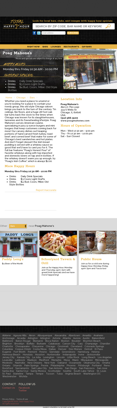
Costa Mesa (39, 349)
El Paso (99, 349)
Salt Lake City (39, 368)
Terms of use (22, 399)
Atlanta (67, 338)
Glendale (54, 351)
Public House (91, 259)
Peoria (44, 365)
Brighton (7, 343)
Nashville (20, 362)
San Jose (102, 368)
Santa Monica (38, 371)
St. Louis (101, 371)
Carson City (68, 343)
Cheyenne (38, 346)
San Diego (71, 368)
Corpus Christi (23, 349)
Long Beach (88, 357)
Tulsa (60, 373)
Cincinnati (63, 346)
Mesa (67, 360)
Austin (86, 338)
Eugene (6, 351)
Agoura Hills (20, 335)
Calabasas (54, 343)
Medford (44, 360)
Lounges (56, 46)
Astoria (56, 338)
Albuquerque (44, 335)
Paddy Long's (12, 259)
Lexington (48, 357)
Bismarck (38, 341)
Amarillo (86, 335)
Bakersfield (98, 338)
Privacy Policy (8, 399)
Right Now (33, 46)
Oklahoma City (92, 362)
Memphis (56, 360)
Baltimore (7, 341)
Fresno (43, 351)
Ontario (6, 365)
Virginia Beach (73, 373)
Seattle (67, 371)
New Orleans (34, 362)
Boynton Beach (92, 341)
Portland (96, 365)
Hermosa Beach (11, 354)
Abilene (6, 335)
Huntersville (53, 354)
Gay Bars (87, 46)
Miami (75, 360)
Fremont (32, 351)
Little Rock (73, 357)
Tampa (29, 373)
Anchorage (8, 338)
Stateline (18, 373)
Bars (45, 46)
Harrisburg (83, 351)
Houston (40, 354)
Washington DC (92, 373)
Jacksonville (93, 354)
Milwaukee (87, 360)
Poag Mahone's (17, 53)
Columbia (7, 349)
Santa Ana (8, 371)
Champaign (91, 343)
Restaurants (71, 46)
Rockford (7, 368)
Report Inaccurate (46, 190)
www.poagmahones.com (75, 120)
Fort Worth (19, 351)
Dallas (52, 349)
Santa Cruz (22, 371)
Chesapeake (22, 346)
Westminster (9, 376)
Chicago (21, 97)
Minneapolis (101, 360)
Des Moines (75, 349)
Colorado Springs (94, 346)
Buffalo (30, 343)
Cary (80, 343)
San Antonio (56, 368)
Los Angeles (105, 357)
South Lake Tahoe (84, 371)
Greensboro (68, 351)
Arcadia (21, 338)
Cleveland (76, 346)
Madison (32, 360)
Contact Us (8, 387)
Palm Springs (31, 365)
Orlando (17, 365)
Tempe (39, 373)
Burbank (41, 343)
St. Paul (6, 373)
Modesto (7, 362)
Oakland (62, 362)
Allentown (74, 335)
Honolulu (28, 354)
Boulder (76, 341)
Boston (65, 341)
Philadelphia (57, 365)
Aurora (76, 338)
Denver (62, 349)
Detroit (88, 349)
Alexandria (60, 335)
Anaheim (98, 335)
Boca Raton (52, 341)
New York (49, 362)
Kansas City (23, 357)
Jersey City (8, 357)
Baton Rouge (23, 341)
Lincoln (61, 357)
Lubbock (20, 360)
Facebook (34, 33)
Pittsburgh (84, 365)
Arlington (33, 338)
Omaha (106, 362)
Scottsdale (54, 371)
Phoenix (71, 365)
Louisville (7, 360)
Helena (95, 351)
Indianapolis (69, 354)
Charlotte (7, 346)
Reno (107, 365)
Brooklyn (19, 343)
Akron (32, 335)
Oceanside (75, 362)
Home (8, 97)
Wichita (23, 376)
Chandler (105, 343)
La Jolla (36, 357)
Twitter (39, 33)
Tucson (50, 373)
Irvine (81, 354)
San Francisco (87, 368)
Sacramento (22, 368)
